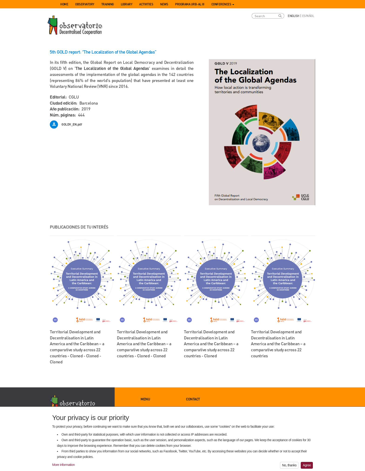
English (293, 16)
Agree (307, 467)
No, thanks (289, 467)
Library (126, 4)
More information (63, 466)
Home (64, 4)
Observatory (84, 4)
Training (107, 4)
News (164, 4)
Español (308, 16)
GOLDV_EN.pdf (71, 124)
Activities (146, 4)
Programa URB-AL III (189, 4)
